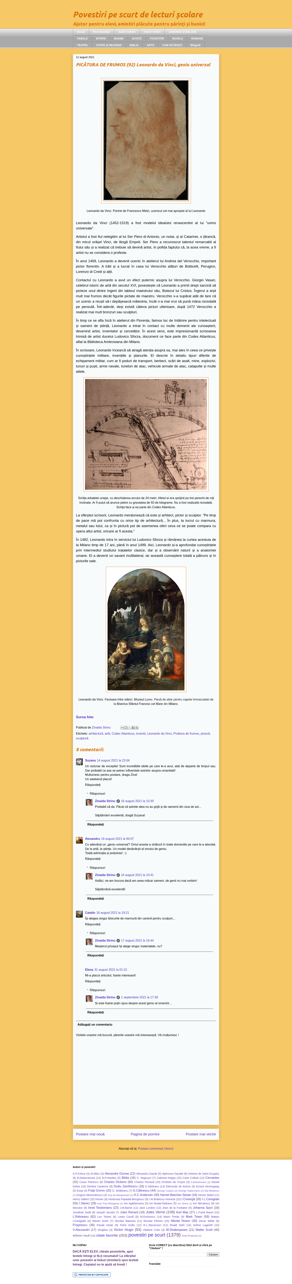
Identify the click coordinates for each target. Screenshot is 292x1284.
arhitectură (96, 733)
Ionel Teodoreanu (100, 1207)
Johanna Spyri (203, 1207)
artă (107, 733)
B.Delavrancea (86, 1177)
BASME (119, 38)
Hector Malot (206, 1195)
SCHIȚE (137, 38)
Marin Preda (171, 1216)
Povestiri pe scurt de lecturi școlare (137, 14)
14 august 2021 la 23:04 (113, 760)
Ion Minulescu (201, 1203)
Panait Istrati (105, 1225)
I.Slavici (84, 1203)
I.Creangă (188, 1199)
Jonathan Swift (82, 1212)
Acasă (81, 31)
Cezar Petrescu (89, 1182)
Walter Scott (204, 1229)
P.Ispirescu (80, 1225)
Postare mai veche (201, 1134)
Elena (89, 969)
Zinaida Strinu (105, 801)
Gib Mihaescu (211, 1190)
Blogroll (195, 45)
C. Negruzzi (144, 1177)
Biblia (125, 1177)
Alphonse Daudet (172, 1173)
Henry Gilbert (81, 1199)
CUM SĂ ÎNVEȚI (172, 45)
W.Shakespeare (176, 1229)
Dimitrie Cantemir (98, 1186)
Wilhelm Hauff (81, 1235)
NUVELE (177, 38)
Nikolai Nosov (180, 1220)
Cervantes (212, 1177)
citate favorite (107, 1235)
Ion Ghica (183, 1203)
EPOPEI (101, 38)
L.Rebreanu (81, 1216)
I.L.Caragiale (210, 1199)
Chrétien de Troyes (173, 1182)
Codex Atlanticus (123, 733)
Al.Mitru (95, 1173)
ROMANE (197, 38)
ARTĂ (150, 45)
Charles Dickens (115, 1182)
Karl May (182, 1212)
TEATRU (82, 45)
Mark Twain (194, 1216)
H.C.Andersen (143, 1195)
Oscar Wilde (206, 1220)
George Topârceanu (189, 1190)
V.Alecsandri (81, 1229)
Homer (99, 1199)
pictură (205, 733)
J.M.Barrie (126, 1207)
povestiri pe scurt (146, 1235)
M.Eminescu (147, 1216)
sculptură (82, 738)
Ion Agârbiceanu (134, 1203)
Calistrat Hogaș (166, 1177)
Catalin (90, 912)
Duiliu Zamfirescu (126, 1186)
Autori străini (152, 31)
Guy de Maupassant (119, 1195)
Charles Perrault (144, 1182)
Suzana (90, 760)
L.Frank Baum (205, 1212)
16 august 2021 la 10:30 (137, 801)
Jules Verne (155, 1212)
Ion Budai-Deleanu (160, 1203)
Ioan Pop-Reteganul (108, 1203)
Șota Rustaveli (190, 1235)
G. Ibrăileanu (120, 1190)
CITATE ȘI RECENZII (109, 45)
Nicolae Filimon (153, 1220)
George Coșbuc (165, 1190)
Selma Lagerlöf (202, 1225)
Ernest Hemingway (207, 1186)
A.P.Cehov (79, 1173)
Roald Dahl (177, 1225)
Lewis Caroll (126, 1216)
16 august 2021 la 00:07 (117, 838)
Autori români (127, 31)
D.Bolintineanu (199, 1182)
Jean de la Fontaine (174, 1207)
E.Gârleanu (152, 1186)
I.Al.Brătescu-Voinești (162, 1199)
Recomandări (101, 31)
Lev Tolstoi (104, 1216)
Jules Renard (129, 1212)
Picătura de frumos (186, 733)
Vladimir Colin (151, 1229)
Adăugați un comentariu (94, 1024)
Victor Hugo (123, 1230)
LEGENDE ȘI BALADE (183, 31)
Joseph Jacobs (105, 1212)
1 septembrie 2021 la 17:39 (139, 997)
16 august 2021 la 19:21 (112, 912)
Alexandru (92, 838)
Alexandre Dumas (117, 1173)
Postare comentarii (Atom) (155, 1148)
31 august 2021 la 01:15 (110, 969)
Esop (80, 1190)
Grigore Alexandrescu (89, 1195)
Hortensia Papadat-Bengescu (126, 1199)
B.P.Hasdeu (109, 1177)
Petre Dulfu (127, 1225)
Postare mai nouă (90, 1134)
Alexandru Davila (146, 1173)
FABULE (82, 38)
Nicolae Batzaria (125, 1220)
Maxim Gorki (100, 1220)
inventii (141, 733)
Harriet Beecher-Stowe (175, 1195)
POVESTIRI (157, 38)
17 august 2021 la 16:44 (137, 940)
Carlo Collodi (191, 1177)
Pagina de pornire (145, 1134)
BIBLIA (134, 45)
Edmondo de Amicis (178, 1186)
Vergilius (103, 1229)
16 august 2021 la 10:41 (137, 875)
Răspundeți (93, 784)
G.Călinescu (141, 1190)
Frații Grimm (96, 1190)
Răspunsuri (97, 793)
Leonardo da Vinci (159, 733)
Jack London (147, 1207)
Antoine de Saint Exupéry (203, 1173)
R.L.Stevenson (152, 1225)
